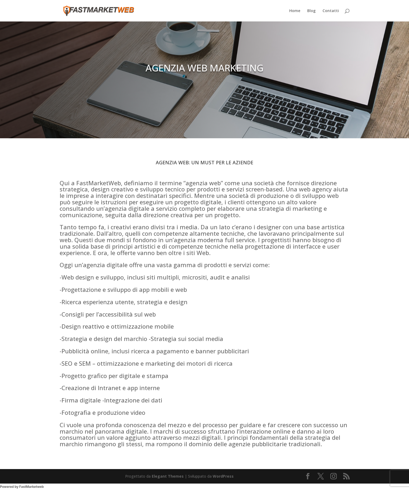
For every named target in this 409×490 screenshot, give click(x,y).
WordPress (223, 476)
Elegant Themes (168, 476)
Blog (311, 11)
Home (294, 11)
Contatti (331, 11)
